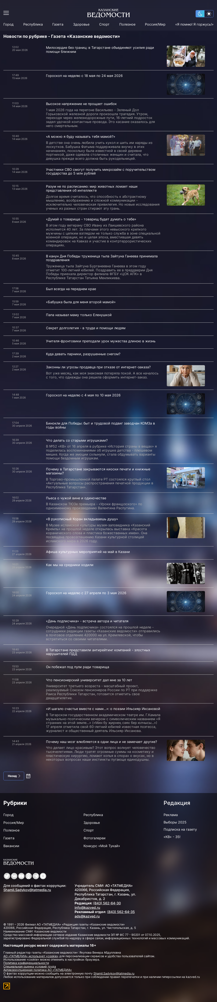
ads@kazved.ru (87, 916)
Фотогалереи (94, 838)
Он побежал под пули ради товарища (77, 667)
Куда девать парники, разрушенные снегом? (83, 354)
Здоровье (81, 24)
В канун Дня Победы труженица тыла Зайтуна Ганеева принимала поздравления (102, 258)
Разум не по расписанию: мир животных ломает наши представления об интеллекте (92, 188)
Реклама (171, 815)
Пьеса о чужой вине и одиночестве (76, 498)
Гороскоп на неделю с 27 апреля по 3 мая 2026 (86, 593)
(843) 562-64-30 (107, 903)
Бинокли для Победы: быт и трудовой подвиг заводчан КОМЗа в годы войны (100, 425)
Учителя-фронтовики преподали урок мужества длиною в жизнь (101, 341)
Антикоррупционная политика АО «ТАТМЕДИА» (37, 970)
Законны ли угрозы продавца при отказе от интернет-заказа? (98, 367)
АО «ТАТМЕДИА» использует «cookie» (30, 956)
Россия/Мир (155, 24)
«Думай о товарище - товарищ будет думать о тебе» (91, 219)
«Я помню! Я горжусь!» (194, 24)
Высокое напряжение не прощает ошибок (81, 104)
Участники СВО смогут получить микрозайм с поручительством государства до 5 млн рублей (100, 171)
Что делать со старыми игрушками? (77, 440)
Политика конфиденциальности (26, 963)
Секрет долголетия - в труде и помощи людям (85, 328)
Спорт (104, 24)
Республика (33, 24)
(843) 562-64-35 (121, 912)
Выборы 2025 (175, 822)
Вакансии (11, 846)
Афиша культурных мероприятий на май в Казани (88, 552)
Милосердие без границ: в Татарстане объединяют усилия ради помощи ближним (100, 49)
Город (8, 24)
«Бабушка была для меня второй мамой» (81, 302)
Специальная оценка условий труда (29, 966)
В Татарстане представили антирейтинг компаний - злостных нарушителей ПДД (98, 652)
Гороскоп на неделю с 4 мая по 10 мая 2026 (83, 395)
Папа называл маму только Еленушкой (79, 315)
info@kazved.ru (87, 907)
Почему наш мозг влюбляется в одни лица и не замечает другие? (101, 742)
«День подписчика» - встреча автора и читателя (87, 621)
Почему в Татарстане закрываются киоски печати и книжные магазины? (98, 471)
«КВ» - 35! (172, 837)
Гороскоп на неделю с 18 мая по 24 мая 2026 (84, 76)
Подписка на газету (180, 829)
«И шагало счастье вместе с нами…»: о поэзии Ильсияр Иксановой (103, 709)
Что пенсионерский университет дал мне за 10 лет (89, 680)
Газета (57, 24)
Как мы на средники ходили (69, 565)
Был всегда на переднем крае (71, 289)
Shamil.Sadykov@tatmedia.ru (27, 890)
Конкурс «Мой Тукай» (101, 846)
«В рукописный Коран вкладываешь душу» (82, 519)
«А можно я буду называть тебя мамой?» (80, 136)
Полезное (127, 24)
